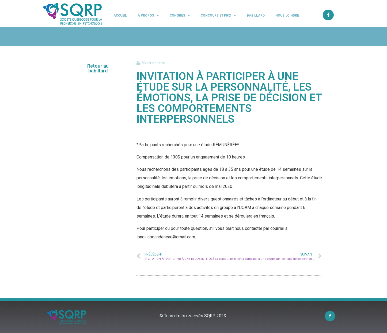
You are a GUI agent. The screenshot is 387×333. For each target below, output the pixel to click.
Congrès (180, 15)
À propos (148, 15)
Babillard (256, 15)
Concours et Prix (218, 15)
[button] (98, 68)
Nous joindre (287, 15)
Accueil (120, 15)
